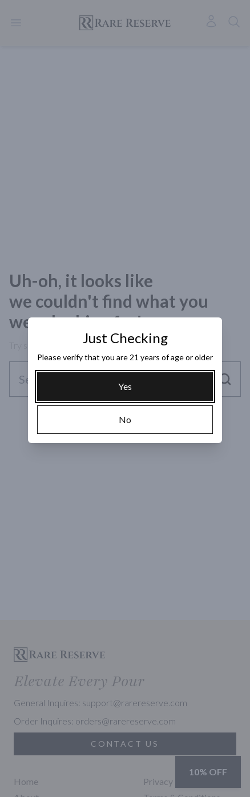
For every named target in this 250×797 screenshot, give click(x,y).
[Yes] (125, 386)
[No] (125, 419)
